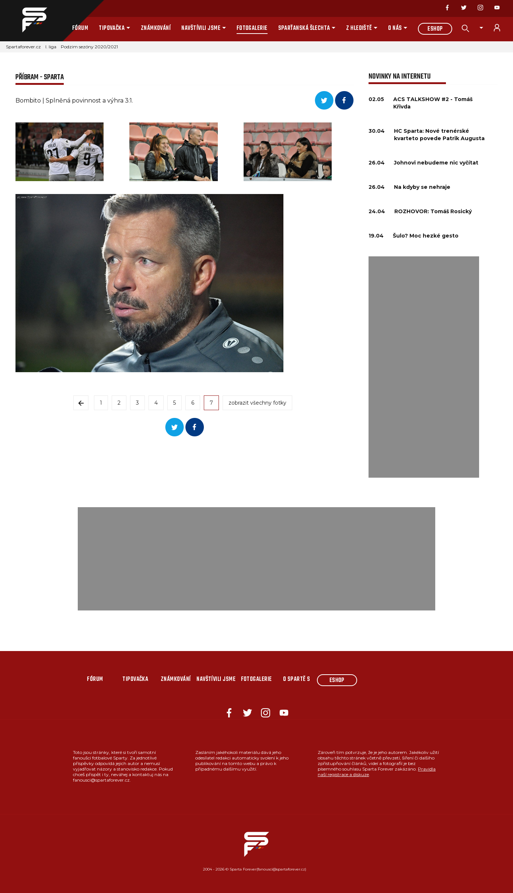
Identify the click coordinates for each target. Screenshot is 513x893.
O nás (395, 28)
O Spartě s (296, 679)
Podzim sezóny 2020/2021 (89, 46)
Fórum (80, 28)
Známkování (156, 28)
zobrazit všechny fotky (257, 402)
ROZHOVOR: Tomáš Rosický (433, 211)
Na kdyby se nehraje (422, 187)
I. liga (50, 46)
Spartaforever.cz (23, 46)
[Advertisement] (424, 367)
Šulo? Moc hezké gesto (425, 235)
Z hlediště (359, 28)
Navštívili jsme (200, 28)
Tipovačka (112, 28)
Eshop (435, 29)
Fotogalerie (252, 28)
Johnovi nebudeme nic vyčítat (436, 162)
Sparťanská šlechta (304, 28)
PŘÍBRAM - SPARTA (39, 77)
